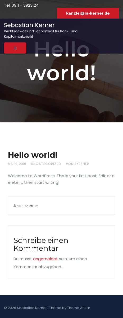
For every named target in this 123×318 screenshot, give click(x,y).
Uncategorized (46, 164)
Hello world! (32, 155)
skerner (31, 205)
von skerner (77, 164)
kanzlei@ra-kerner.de (88, 13)
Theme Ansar (78, 307)
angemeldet (45, 259)
